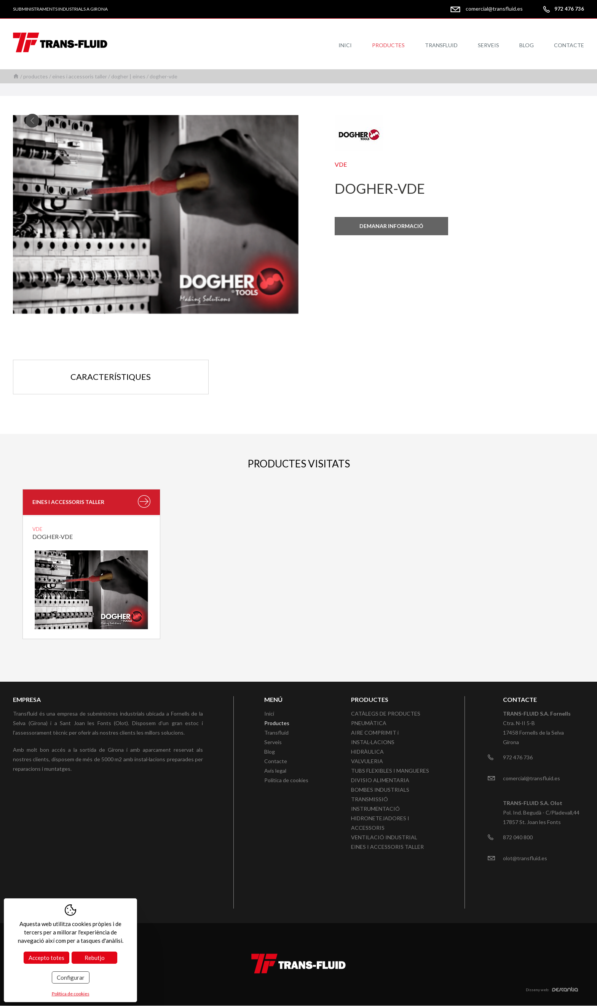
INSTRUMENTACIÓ (375, 808)
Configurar (71, 977)
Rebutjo (95, 957)
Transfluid (441, 45)
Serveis (488, 45)
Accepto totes (46, 957)
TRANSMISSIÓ (369, 799)
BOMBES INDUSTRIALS (380, 789)
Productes (388, 45)
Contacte (569, 45)
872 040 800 (518, 837)
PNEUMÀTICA (368, 723)
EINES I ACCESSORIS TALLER (79, 76)
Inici (345, 45)
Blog (526, 45)
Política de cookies (286, 780)
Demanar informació (391, 226)
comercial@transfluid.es (494, 8)
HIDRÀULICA (367, 751)
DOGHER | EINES (128, 76)
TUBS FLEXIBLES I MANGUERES (390, 770)
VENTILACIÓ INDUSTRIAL (384, 837)
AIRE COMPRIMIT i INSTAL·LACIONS (375, 737)
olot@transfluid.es (525, 858)
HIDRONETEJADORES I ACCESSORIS (380, 823)
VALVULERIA (367, 761)
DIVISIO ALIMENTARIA (380, 780)
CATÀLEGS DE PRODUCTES (385, 713)
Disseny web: (552, 990)
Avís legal (275, 770)
